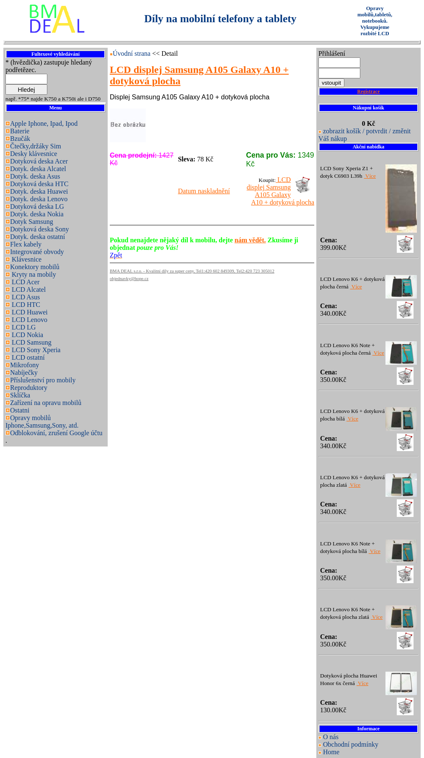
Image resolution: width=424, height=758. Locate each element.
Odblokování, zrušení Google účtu (56, 432)
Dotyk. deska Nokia (37, 214)
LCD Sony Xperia (35, 349)
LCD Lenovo (28, 319)
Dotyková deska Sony (39, 229)
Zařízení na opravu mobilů (45, 402)
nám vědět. (250, 240)
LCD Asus (25, 297)
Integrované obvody (37, 251)
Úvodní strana (132, 53)
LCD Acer (24, 282)
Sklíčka (20, 395)
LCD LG (23, 327)
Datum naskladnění (204, 191)
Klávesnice (25, 259)
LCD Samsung (31, 342)
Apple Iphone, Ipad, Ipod (44, 123)
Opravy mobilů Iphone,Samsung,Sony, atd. (42, 421)
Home (331, 751)
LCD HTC (25, 304)
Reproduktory (28, 387)
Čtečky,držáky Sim (35, 146)
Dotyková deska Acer (39, 161)
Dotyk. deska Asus (35, 176)
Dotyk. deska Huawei (39, 191)
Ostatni (19, 410)
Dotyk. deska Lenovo (38, 198)
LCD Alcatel (28, 289)
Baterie (19, 131)
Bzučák (20, 138)
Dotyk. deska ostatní (37, 236)
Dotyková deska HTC (39, 183)
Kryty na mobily (33, 274)
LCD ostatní (27, 357)
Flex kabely (25, 244)
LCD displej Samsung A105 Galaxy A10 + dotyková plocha (280, 191)
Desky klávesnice (33, 153)
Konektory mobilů (34, 266)
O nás (331, 736)
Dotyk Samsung (31, 221)
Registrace (368, 91)
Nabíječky (24, 372)
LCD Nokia (26, 334)
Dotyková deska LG (37, 206)
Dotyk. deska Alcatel (38, 168)
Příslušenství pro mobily (42, 380)
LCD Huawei (29, 312)
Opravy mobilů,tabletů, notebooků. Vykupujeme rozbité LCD (374, 20)
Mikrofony (24, 365)
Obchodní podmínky (350, 744)
